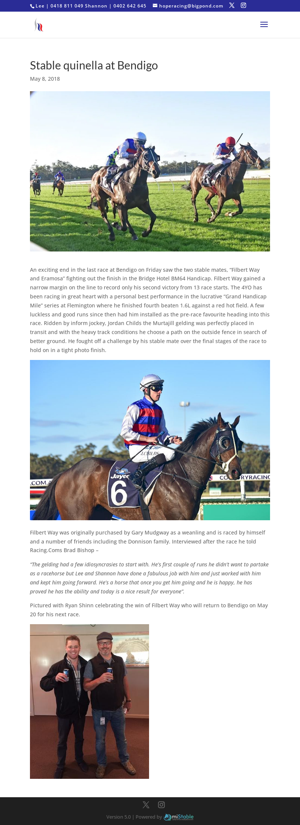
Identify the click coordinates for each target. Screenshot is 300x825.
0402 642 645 (129, 6)
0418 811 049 (67, 6)
